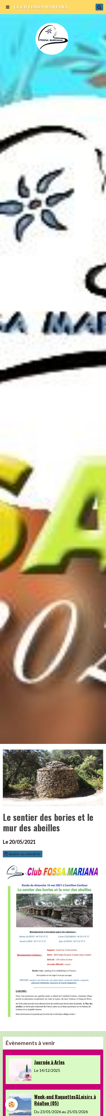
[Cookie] (11, 1104)
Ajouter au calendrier (23, 854)
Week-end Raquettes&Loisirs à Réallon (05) (65, 1100)
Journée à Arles (49, 1061)
